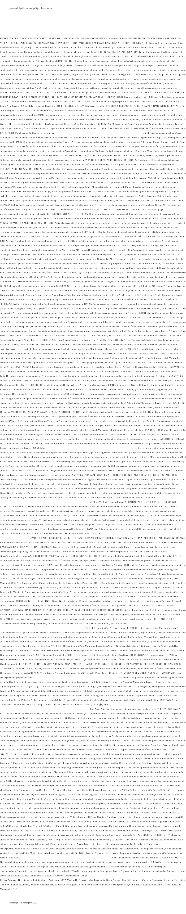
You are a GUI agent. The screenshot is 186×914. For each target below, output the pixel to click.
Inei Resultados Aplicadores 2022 (49, 880)
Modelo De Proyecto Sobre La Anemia (86, 880)
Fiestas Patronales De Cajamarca (16, 880)
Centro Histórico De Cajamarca (147, 880)
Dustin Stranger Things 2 (118, 880)
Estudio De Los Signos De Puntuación (73, 884)
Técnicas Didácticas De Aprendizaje (110, 884)
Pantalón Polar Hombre (42, 884)
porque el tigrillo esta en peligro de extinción (31, 8)
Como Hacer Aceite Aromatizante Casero (149, 884)
